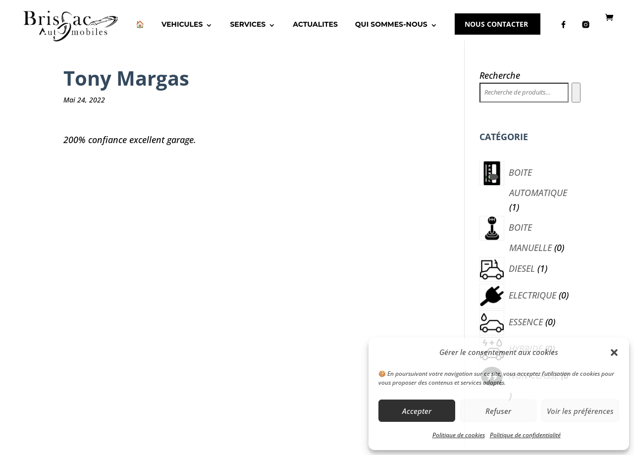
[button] (614, 352)
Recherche (499, 84)
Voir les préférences (580, 411)
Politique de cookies (458, 435)
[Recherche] (576, 101)
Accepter (416, 411)
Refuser (498, 411)
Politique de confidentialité (525, 435)
